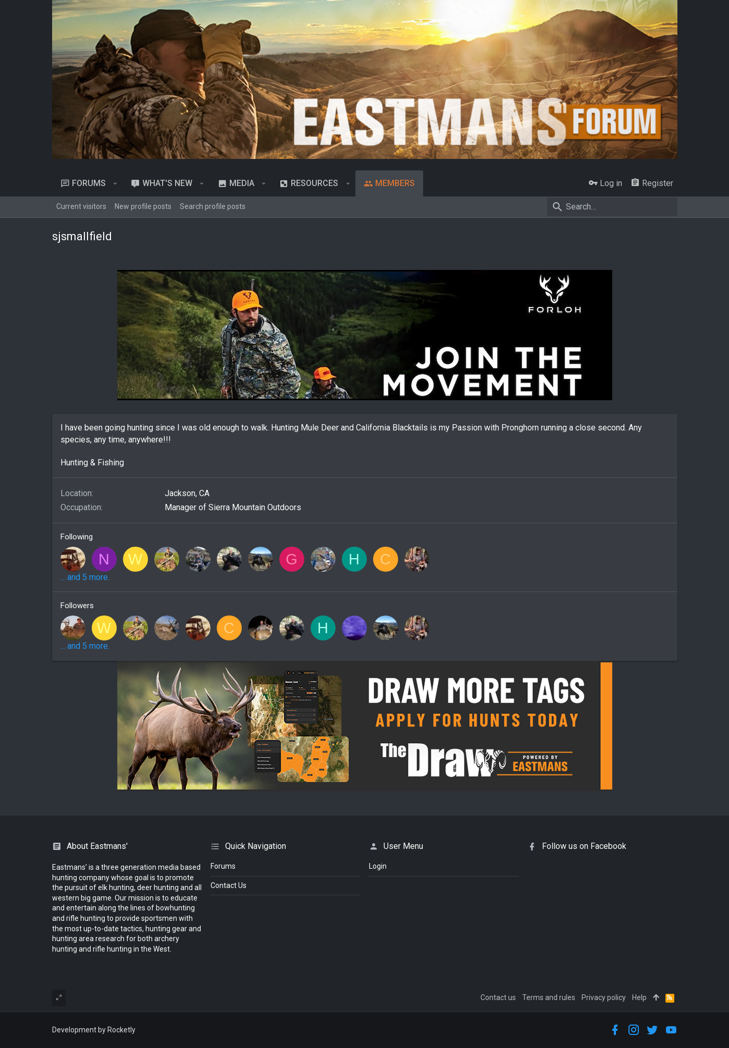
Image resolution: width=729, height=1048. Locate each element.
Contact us (498, 997)
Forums (223, 866)
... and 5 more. (84, 577)
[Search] (612, 207)
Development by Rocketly (93, 1030)
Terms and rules (548, 997)
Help (639, 997)
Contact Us (228, 885)
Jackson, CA (187, 493)
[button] (115, 183)
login (378, 866)
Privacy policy (604, 997)
